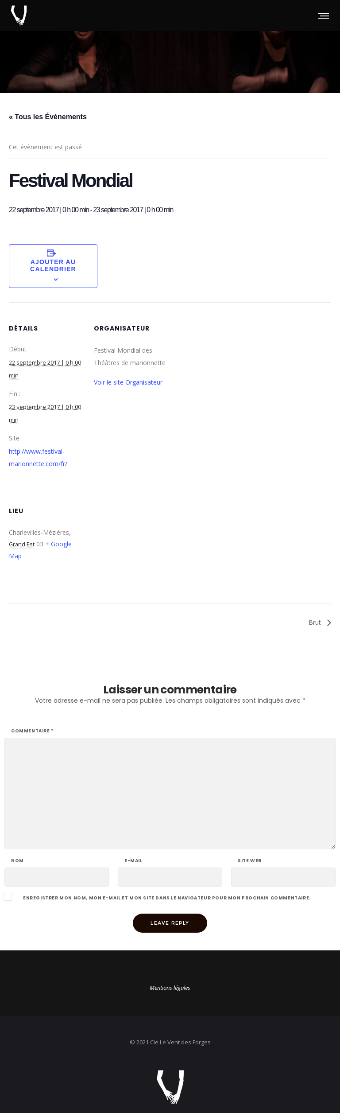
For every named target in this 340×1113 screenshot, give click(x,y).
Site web (250, 861)
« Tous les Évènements (48, 117)
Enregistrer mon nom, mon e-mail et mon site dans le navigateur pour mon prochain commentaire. (167, 898)
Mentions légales (170, 988)
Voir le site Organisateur (128, 382)
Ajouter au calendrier (53, 265)
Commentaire (32, 731)
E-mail (133, 861)
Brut (316, 622)
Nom (17, 861)
